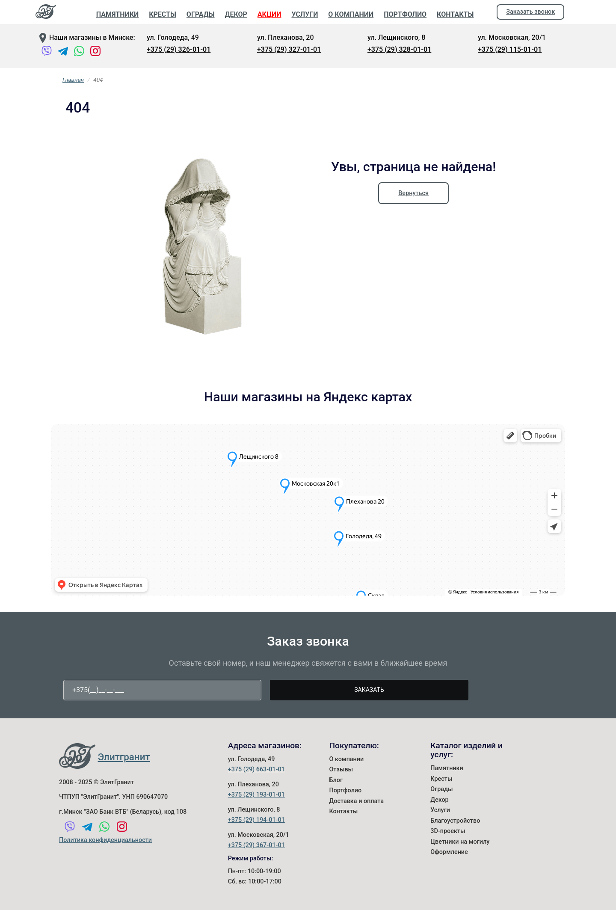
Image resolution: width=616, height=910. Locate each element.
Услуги (440, 810)
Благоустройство (455, 820)
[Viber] (46, 52)
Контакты (343, 811)
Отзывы (341, 769)
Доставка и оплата (356, 801)
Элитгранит (124, 756)
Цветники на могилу (459, 841)
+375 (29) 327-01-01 (289, 49)
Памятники (446, 768)
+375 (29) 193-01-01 (256, 794)
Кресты (441, 779)
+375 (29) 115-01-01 (510, 49)
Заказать (369, 689)
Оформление (449, 852)
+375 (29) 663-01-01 (256, 769)
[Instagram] (95, 52)
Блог (335, 780)
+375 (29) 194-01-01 (256, 820)
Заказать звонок (530, 11)
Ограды (441, 789)
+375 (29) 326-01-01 (178, 49)
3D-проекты (447, 831)
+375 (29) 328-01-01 (399, 49)
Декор (439, 799)
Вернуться (413, 193)
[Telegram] (63, 52)
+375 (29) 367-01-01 (256, 845)
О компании (346, 759)
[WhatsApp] (79, 52)
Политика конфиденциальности (105, 840)
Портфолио (345, 790)
